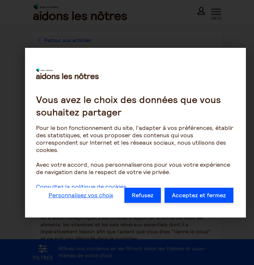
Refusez (143, 195)
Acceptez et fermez (199, 195)
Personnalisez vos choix (81, 195)
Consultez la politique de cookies (81, 187)
